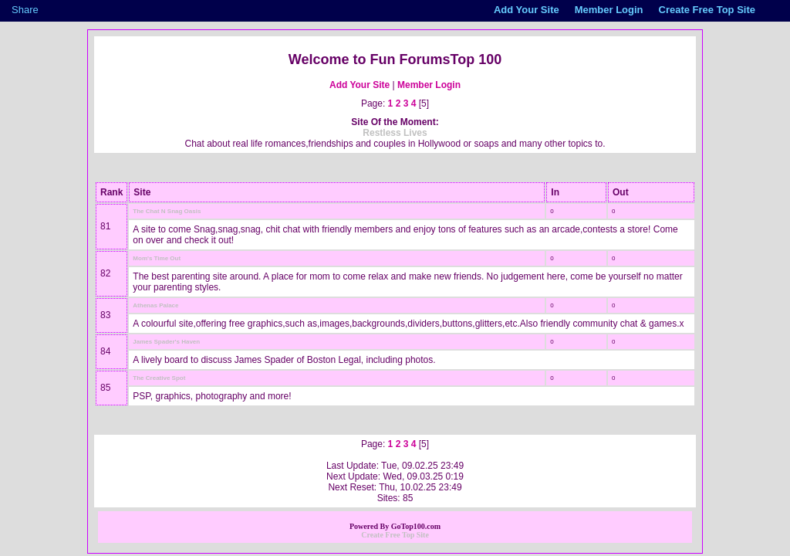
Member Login (429, 85)
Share (25, 9)
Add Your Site (359, 85)
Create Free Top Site (395, 535)
